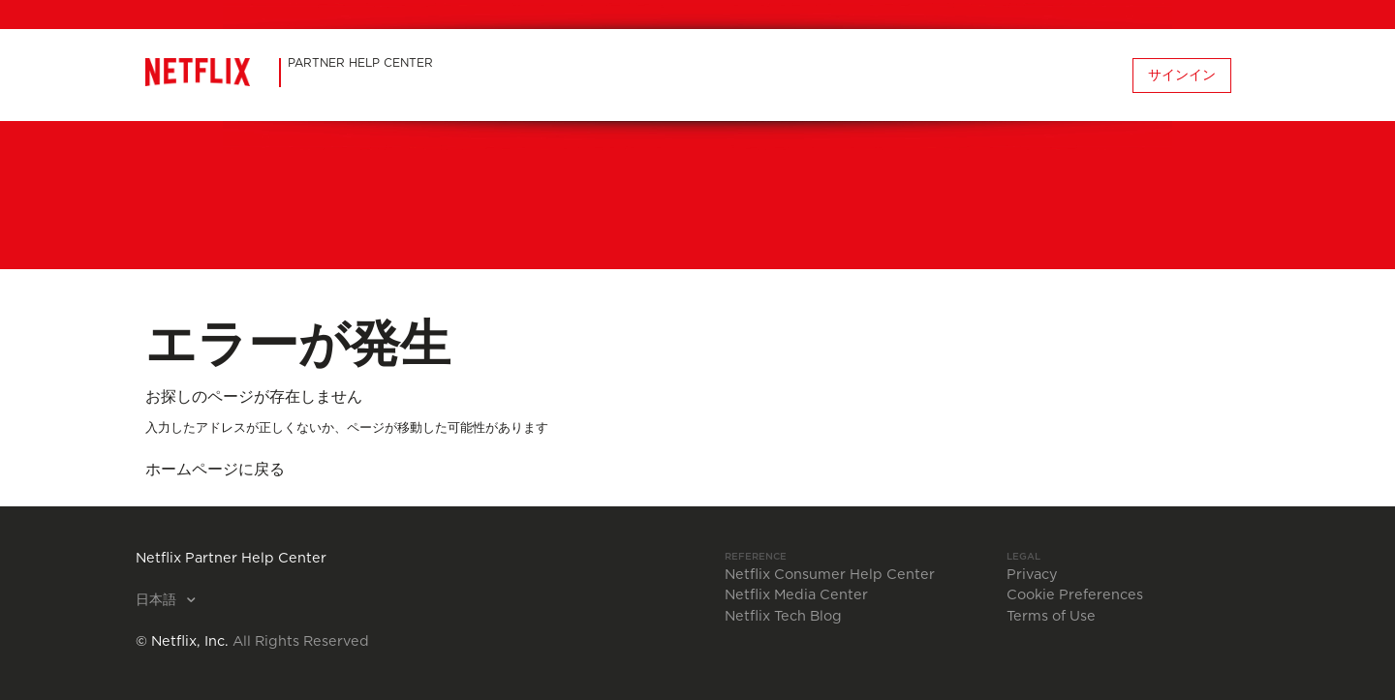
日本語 (158, 600)
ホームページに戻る (215, 469)
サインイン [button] (1182, 75)
